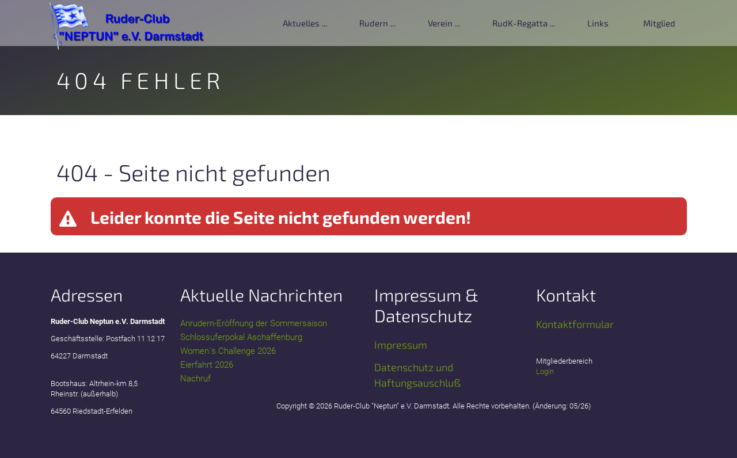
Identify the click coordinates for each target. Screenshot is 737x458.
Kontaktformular (575, 324)
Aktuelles (301, 23)
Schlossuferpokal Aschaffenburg (241, 337)
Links (598, 23)
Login (545, 371)
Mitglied (659, 23)
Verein (440, 23)
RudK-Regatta (520, 23)
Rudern (373, 23)
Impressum (400, 344)
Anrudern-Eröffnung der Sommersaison (253, 323)
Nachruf (195, 378)
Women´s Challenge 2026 (228, 351)
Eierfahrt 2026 (206, 365)
